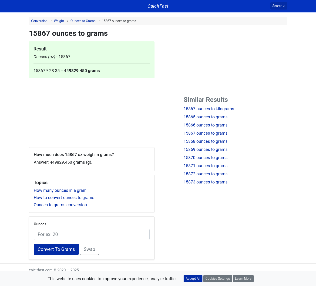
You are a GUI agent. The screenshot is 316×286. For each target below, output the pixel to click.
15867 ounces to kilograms (209, 108)
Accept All (193, 278)
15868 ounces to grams (206, 141)
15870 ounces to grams (206, 157)
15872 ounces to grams (206, 173)
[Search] (278, 6)
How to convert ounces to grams (64, 197)
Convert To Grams (56, 249)
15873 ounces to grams (206, 182)
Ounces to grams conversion (60, 204)
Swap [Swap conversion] (89, 249)
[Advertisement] (92, 110)
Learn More (243, 278)
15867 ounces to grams (206, 133)
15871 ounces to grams (206, 165)
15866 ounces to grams (206, 125)
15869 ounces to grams (206, 149)
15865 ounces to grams (206, 116)
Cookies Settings (217, 278)
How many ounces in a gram (60, 190)
